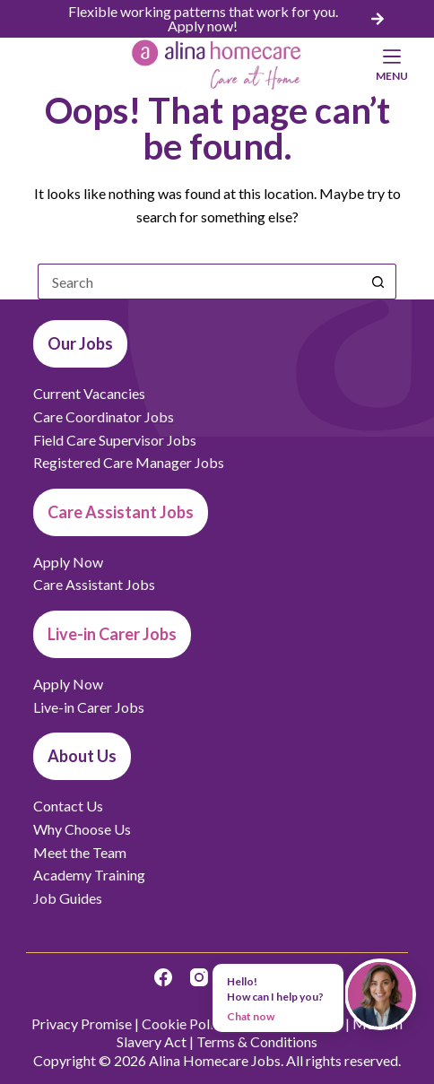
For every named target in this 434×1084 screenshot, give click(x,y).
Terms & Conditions (256, 1041)
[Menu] (392, 65)
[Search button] (378, 281)
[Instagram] (199, 977)
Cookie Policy (185, 1023)
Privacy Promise (81, 1023)
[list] (217, 18)
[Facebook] (163, 977)
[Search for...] (199, 281)
